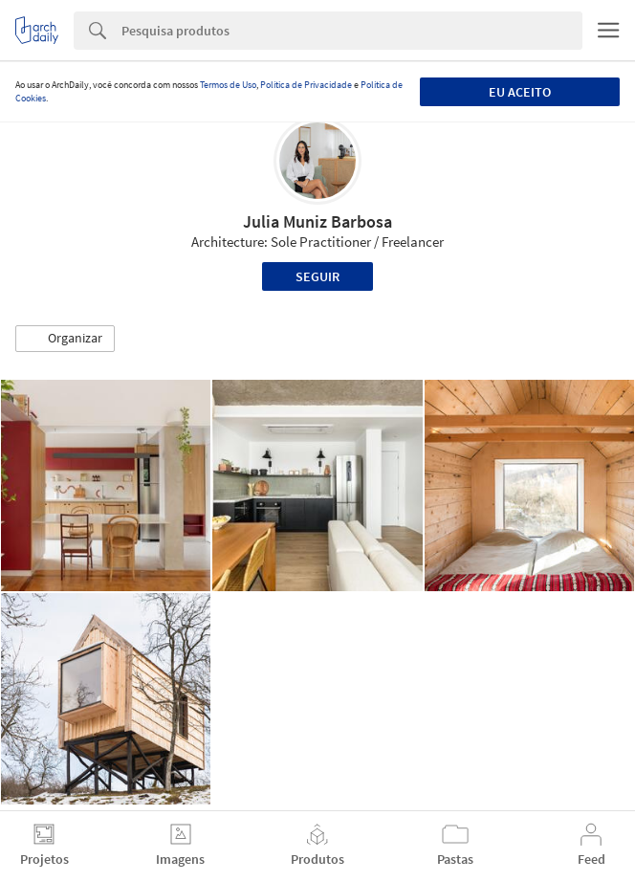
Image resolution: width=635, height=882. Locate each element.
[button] (65, 338)
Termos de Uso (228, 84)
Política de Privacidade (306, 84)
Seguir (317, 276)
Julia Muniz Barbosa (317, 221)
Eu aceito (520, 91)
